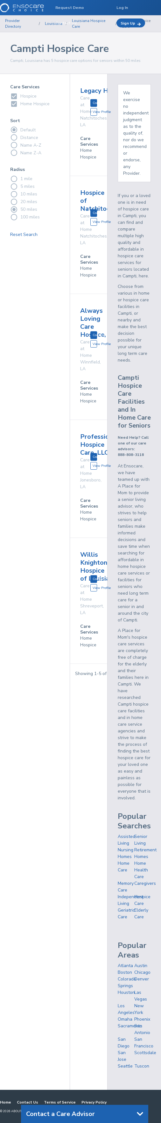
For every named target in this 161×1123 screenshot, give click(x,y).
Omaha (125, 1019)
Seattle (125, 1066)
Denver (141, 979)
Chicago (142, 972)
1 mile (21, 179)
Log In (122, 7)
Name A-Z (25, 145)
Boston (125, 972)
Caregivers (145, 883)
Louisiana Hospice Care (88, 23)
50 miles (23, 209)
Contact (95, 102)
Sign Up (131, 23)
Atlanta (125, 966)
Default (23, 130)
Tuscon (141, 1066)
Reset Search (24, 234)
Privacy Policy (94, 1102)
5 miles (22, 186)
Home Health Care (141, 870)
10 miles (23, 194)
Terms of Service (60, 1102)
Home (5, 1102)
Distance (24, 137)
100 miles (25, 217)
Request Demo (69, 7)
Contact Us (27, 1102)
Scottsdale (145, 1053)
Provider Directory (13, 23)
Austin (140, 966)
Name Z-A (25, 153)
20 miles (23, 202)
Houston (126, 992)
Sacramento (130, 1026)
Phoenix (142, 1019)
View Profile (95, 111)
